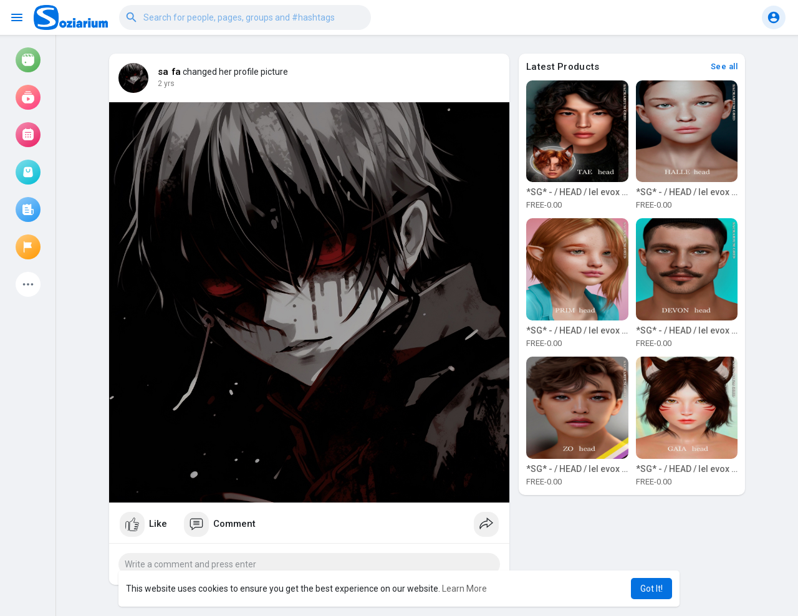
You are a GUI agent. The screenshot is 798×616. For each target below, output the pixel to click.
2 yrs (166, 83)
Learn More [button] (464, 589)
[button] (245, 17)
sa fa (169, 71)
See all (724, 66)
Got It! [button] (651, 589)
